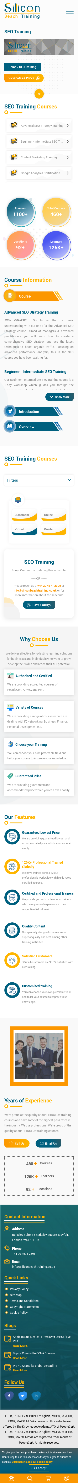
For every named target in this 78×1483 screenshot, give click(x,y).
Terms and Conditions (24, 1301)
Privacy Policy (19, 1289)
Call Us (17, 1143)
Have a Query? (39, 605)
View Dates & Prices (24, 78)
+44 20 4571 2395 (49, 586)
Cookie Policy (19, 1313)
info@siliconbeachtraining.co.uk (35, 590)
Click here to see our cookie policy (32, 1462)
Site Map (16, 1295)
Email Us (48, 1143)
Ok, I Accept (39, 1468)
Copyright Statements (24, 1307)
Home (12, 67)
